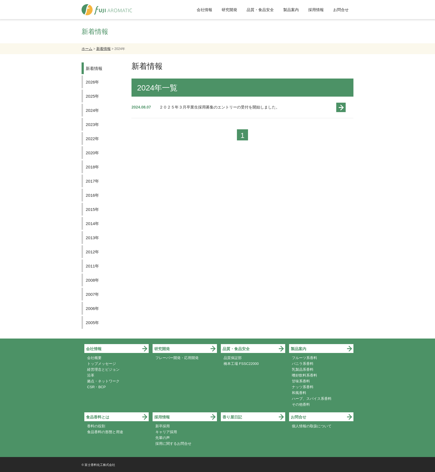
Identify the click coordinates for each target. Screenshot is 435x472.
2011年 (92, 266)
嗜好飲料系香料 (304, 375)
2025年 (92, 96)
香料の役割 (96, 426)
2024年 (92, 110)
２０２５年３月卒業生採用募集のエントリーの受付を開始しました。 (219, 107)
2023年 (92, 124)
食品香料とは (97, 417)
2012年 (92, 251)
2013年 (92, 237)
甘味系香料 (301, 381)
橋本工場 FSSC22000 (241, 364)
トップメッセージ (101, 364)
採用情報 (316, 9)
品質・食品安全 (260, 9)
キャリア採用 (166, 432)
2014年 (92, 223)
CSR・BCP (96, 387)
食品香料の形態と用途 (105, 432)
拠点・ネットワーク (103, 381)
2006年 (92, 308)
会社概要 (94, 358)
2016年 (92, 195)
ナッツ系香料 (302, 387)
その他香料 (301, 404)
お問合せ (341, 9)
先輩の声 (162, 438)
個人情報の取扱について (312, 426)
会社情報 (204, 9)
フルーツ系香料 (304, 358)
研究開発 (229, 9)
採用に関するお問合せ (173, 443)
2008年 (92, 280)
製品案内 (291, 9)
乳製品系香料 (302, 369)
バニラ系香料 (302, 364)
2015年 (92, 209)
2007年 (92, 294)
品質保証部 (233, 358)
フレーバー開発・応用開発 (177, 358)
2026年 (92, 82)
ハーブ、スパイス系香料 (312, 399)
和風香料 (299, 393)
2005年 (92, 322)
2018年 (92, 167)
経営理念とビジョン (103, 369)
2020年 (92, 152)
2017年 (92, 181)
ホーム (87, 49)
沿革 (90, 375)
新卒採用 (162, 426)
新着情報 (103, 49)
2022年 (92, 138)
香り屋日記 (232, 417)
